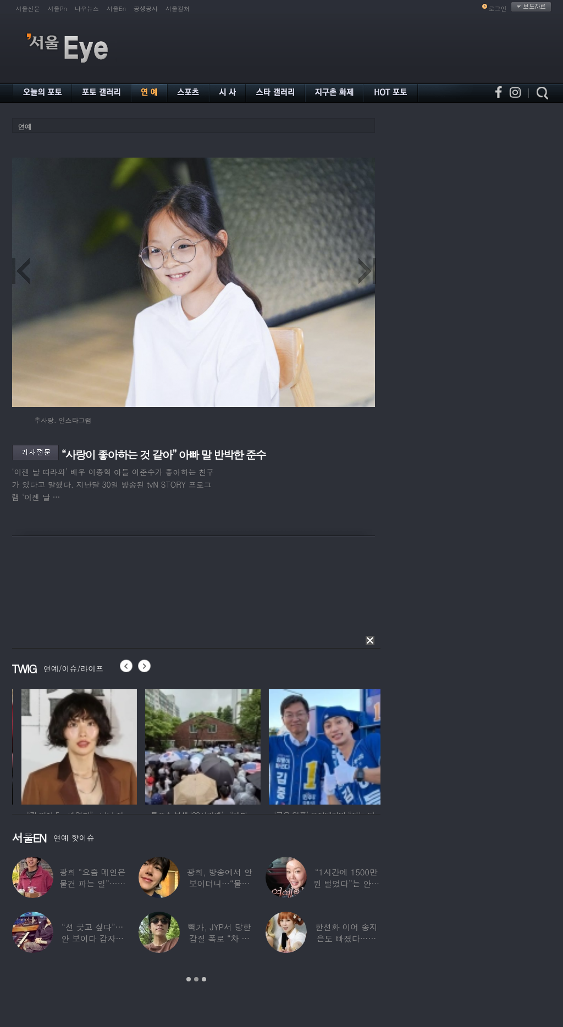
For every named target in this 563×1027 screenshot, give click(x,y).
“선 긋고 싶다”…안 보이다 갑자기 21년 (92, 938)
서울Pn (57, 8)
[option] (109, 745)
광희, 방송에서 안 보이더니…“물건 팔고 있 (219, 883)
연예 (24, 126)
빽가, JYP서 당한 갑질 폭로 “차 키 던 (219, 938)
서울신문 (28, 8)
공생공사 (146, 8)
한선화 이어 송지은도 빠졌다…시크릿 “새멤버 (346, 938)
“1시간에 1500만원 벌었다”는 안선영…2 (346, 883)
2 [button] (196, 979)
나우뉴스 (87, 8)
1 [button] (188, 979)
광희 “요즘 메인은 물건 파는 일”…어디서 (92, 883)
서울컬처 (177, 8)
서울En (116, 8)
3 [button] (204, 979)
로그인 (498, 8)
